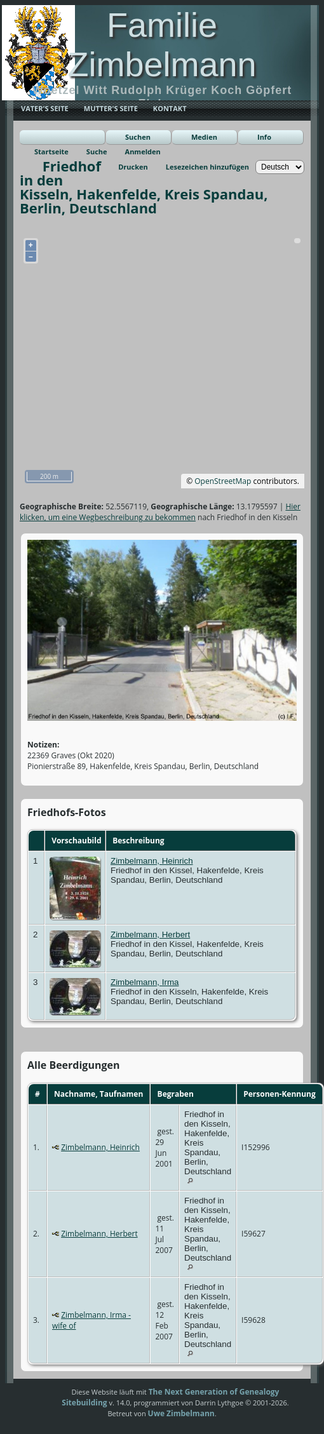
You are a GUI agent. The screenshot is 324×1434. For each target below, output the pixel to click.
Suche (96, 151)
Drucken (133, 166)
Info (264, 137)
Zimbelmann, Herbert (150, 934)
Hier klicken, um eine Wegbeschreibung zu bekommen (160, 512)
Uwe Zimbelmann (181, 1413)
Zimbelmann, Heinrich (152, 861)
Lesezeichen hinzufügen (207, 166)
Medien (204, 137)
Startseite (51, 151)
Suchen (138, 137)
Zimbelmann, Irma (145, 982)
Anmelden (143, 151)
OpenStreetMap (222, 481)
